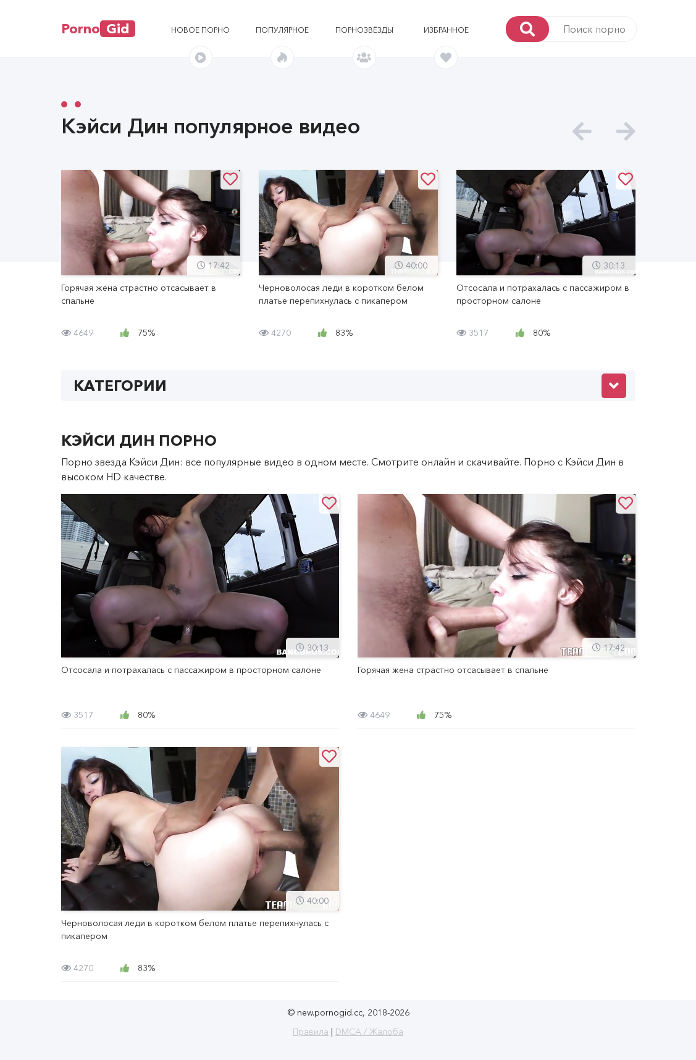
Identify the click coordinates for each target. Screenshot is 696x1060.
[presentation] (582, 131)
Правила (311, 1031)
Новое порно (200, 30)
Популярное (282, 30)
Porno (98, 28)
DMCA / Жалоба (369, 1031)
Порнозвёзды (364, 30)
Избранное (446, 30)
